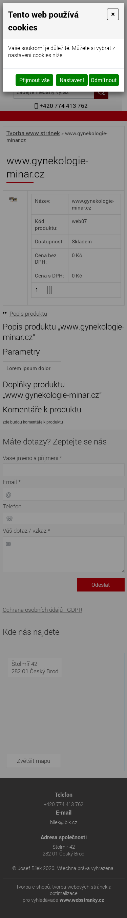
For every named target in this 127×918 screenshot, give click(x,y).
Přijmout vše (34, 79)
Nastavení (72, 79)
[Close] (113, 14)
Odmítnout (104, 79)
